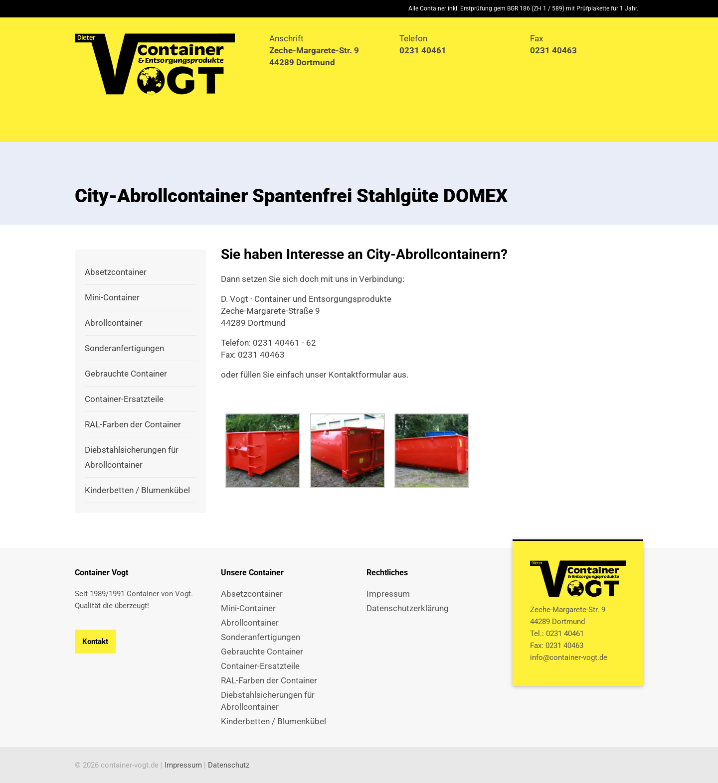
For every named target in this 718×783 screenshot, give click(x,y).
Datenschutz (228, 765)
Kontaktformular (360, 375)
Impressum (183, 765)
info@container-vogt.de (568, 657)
